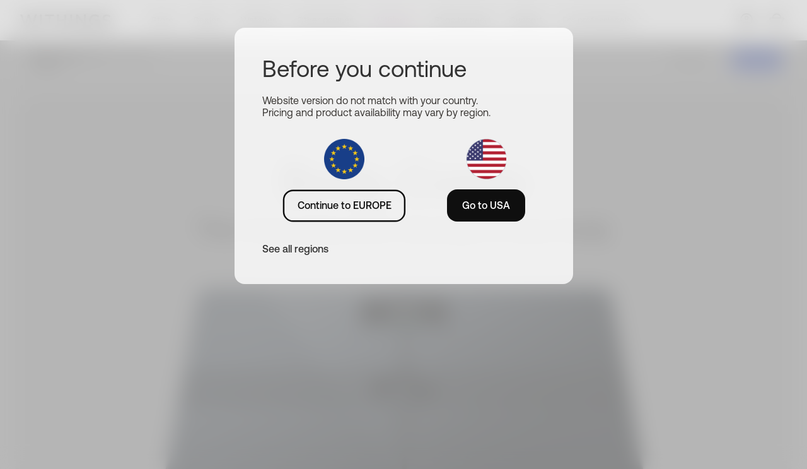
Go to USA (486, 205)
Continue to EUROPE (345, 205)
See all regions (295, 248)
